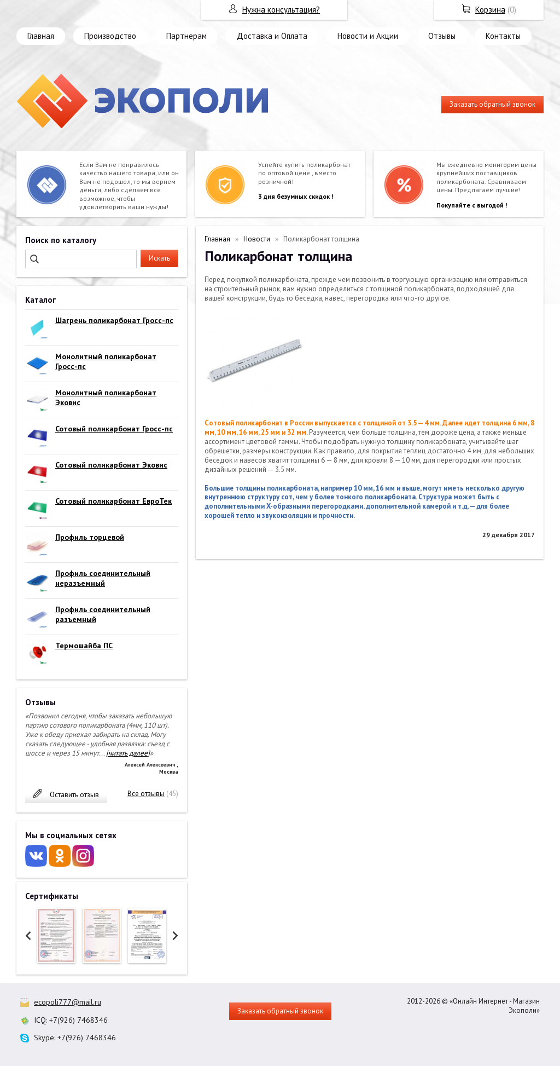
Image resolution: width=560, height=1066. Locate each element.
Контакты (503, 36)
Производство (110, 36)
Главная (40, 36)
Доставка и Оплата (272, 36)
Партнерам (186, 36)
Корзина (490, 9)
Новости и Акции (367, 36)
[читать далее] (128, 753)
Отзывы (442, 36)
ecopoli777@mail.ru (67, 1002)
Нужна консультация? (281, 9)
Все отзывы (146, 793)
